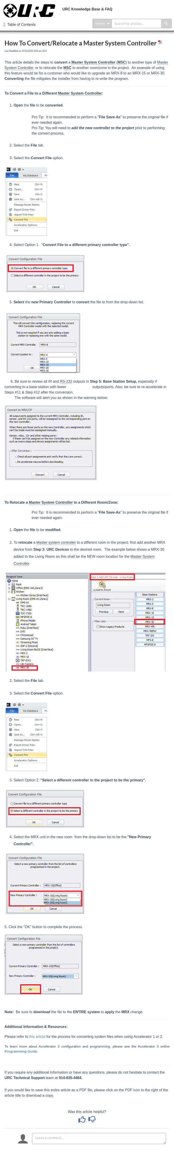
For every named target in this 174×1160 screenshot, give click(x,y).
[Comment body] (99, 1138)
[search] (136, 23)
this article (37, 1037)
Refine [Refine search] (102, 23)
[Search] (166, 23)
